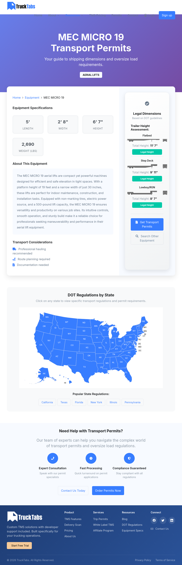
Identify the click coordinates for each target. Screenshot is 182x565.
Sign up (167, 15)
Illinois (113, 402)
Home (17, 97)
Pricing (68, 530)
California (47, 402)
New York (96, 402)
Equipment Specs (132, 530)
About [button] (52, 15)
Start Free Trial (20, 545)
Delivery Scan (72, 524)
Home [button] (38, 15)
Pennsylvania (132, 402)
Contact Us (162, 528)
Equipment (32, 97)
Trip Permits (100, 519)
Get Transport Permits (147, 224)
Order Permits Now (108, 490)
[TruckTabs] (21, 5)
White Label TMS (103, 524)
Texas (63, 402)
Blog (124, 519)
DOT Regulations (132, 524)
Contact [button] (133, 15)
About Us (70, 536)
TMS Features (72, 519)
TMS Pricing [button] (97, 15)
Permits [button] (117, 15)
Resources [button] (72, 15)
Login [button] (149, 15)
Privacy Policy (143, 560)
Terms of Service (165, 560)
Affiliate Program (103, 530)
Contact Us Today (73, 490)
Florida (79, 402)
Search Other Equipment (147, 238)
